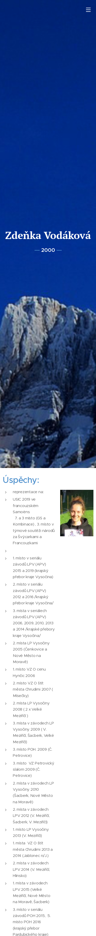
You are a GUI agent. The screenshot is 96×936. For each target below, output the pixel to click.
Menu (88, 9)
